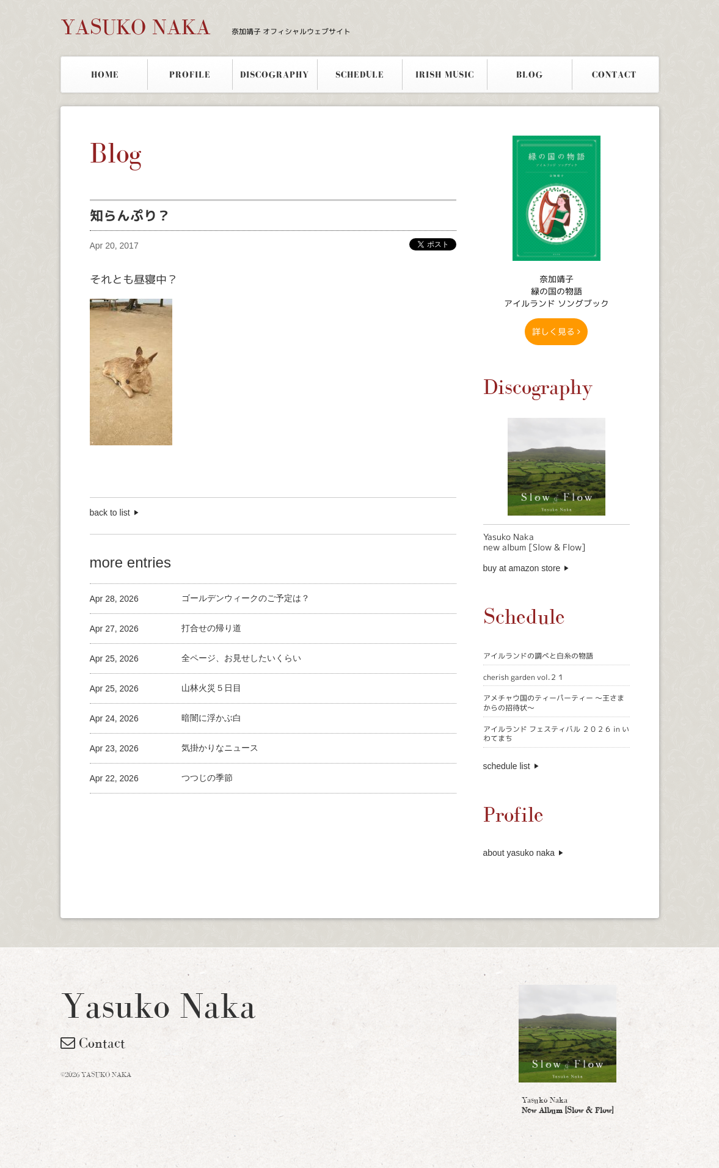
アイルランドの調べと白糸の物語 (538, 656)
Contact (92, 1043)
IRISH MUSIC (444, 74)
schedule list (506, 766)
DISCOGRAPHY (274, 74)
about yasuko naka (519, 853)
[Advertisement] (233, 814)
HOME (105, 74)
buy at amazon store (522, 568)
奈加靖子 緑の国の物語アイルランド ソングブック (556, 291)
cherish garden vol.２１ (523, 677)
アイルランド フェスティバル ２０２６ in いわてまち (556, 734)
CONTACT (614, 74)
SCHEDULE (359, 74)
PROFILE (190, 74)
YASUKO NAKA (205, 26)
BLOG (529, 74)
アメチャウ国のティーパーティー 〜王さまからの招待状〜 (553, 703)
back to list (110, 512)
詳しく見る (556, 331)
